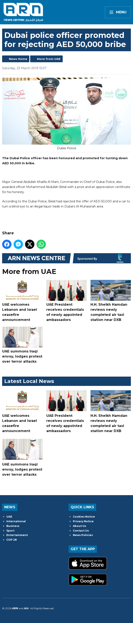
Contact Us (81, 530)
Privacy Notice (83, 521)
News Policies (83, 535)
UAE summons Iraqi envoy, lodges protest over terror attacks (22, 345)
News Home (18, 59)
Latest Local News (29, 381)
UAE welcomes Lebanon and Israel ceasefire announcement (22, 301)
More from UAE (49, 59)
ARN (15, 608)
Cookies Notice (84, 516)
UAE (9, 516)
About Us (79, 526)
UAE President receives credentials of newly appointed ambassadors (66, 301)
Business (12, 526)
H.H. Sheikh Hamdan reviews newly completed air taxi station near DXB (111, 301)
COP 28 (11, 539)
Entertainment (17, 535)
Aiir (26, 608)
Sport (10, 530)
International (16, 521)
